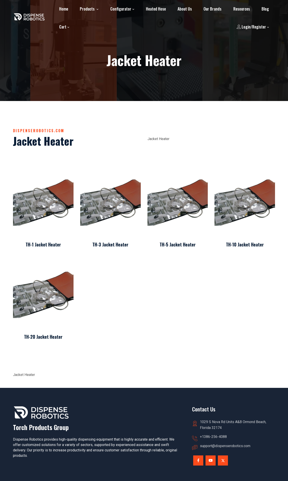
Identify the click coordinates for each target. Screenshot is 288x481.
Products (87, 9)
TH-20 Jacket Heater (43, 336)
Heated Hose (156, 9)
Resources (241, 9)
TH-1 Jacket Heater (43, 244)
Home (63, 9)
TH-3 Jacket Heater (110, 244)
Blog (265, 9)
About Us (185, 9)
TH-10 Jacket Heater (245, 244)
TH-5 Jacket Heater (178, 244)
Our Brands (212, 9)
